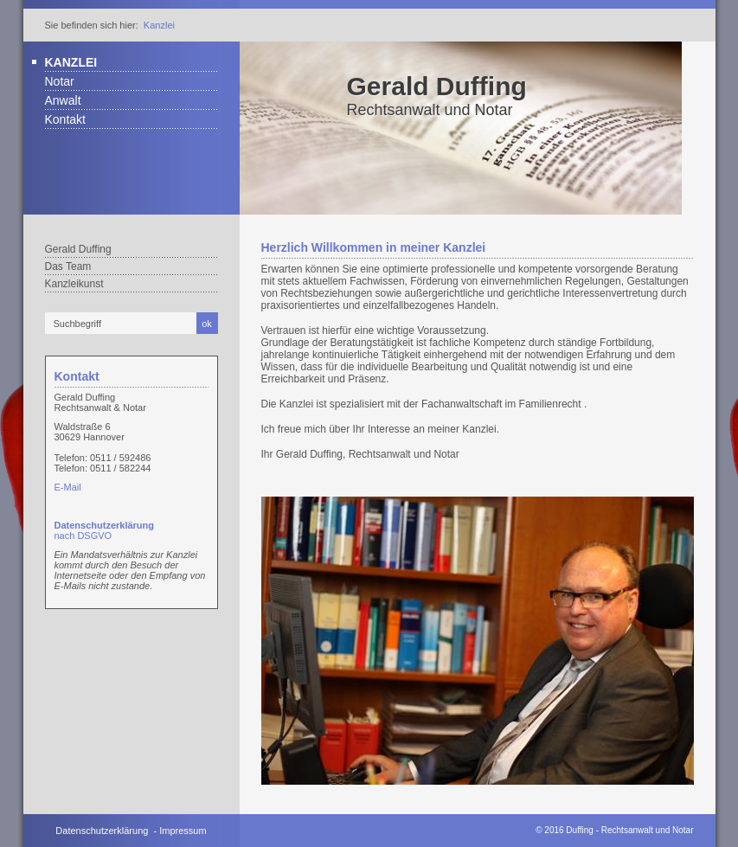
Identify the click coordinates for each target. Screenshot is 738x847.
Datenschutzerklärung (101, 830)
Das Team (68, 266)
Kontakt (65, 119)
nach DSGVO (105, 530)
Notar (59, 81)
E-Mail (68, 487)
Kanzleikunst (74, 284)
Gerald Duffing (437, 86)
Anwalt (63, 100)
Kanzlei (159, 25)
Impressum (182, 830)
